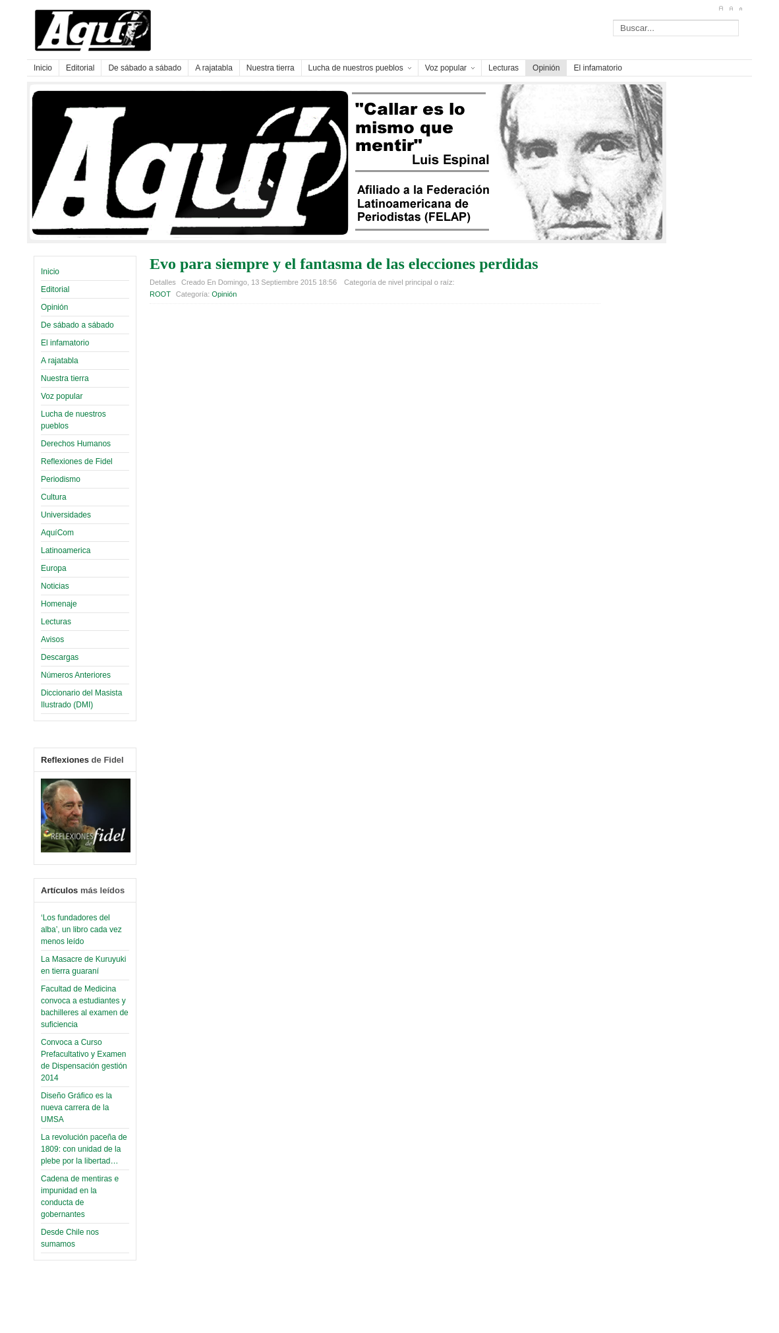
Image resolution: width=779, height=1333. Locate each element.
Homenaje (59, 603)
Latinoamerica (65, 550)
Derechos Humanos (76, 443)
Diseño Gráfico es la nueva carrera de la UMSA (76, 1107)
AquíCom (57, 532)
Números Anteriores (76, 675)
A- (740, 8)
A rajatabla (59, 360)
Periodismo (60, 479)
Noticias (55, 586)
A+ (721, 8)
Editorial (55, 289)
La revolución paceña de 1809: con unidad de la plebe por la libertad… (84, 1149)
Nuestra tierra (65, 378)
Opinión (54, 307)
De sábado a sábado (77, 325)
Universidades (66, 514)
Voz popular (61, 396)
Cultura (54, 497)
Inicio (50, 271)
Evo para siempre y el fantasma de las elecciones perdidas (344, 263)
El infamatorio (65, 342)
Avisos (52, 639)
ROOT (160, 294)
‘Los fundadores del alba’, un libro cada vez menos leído (81, 929)
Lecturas (56, 621)
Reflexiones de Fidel (77, 461)
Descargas (59, 657)
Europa (54, 568)
